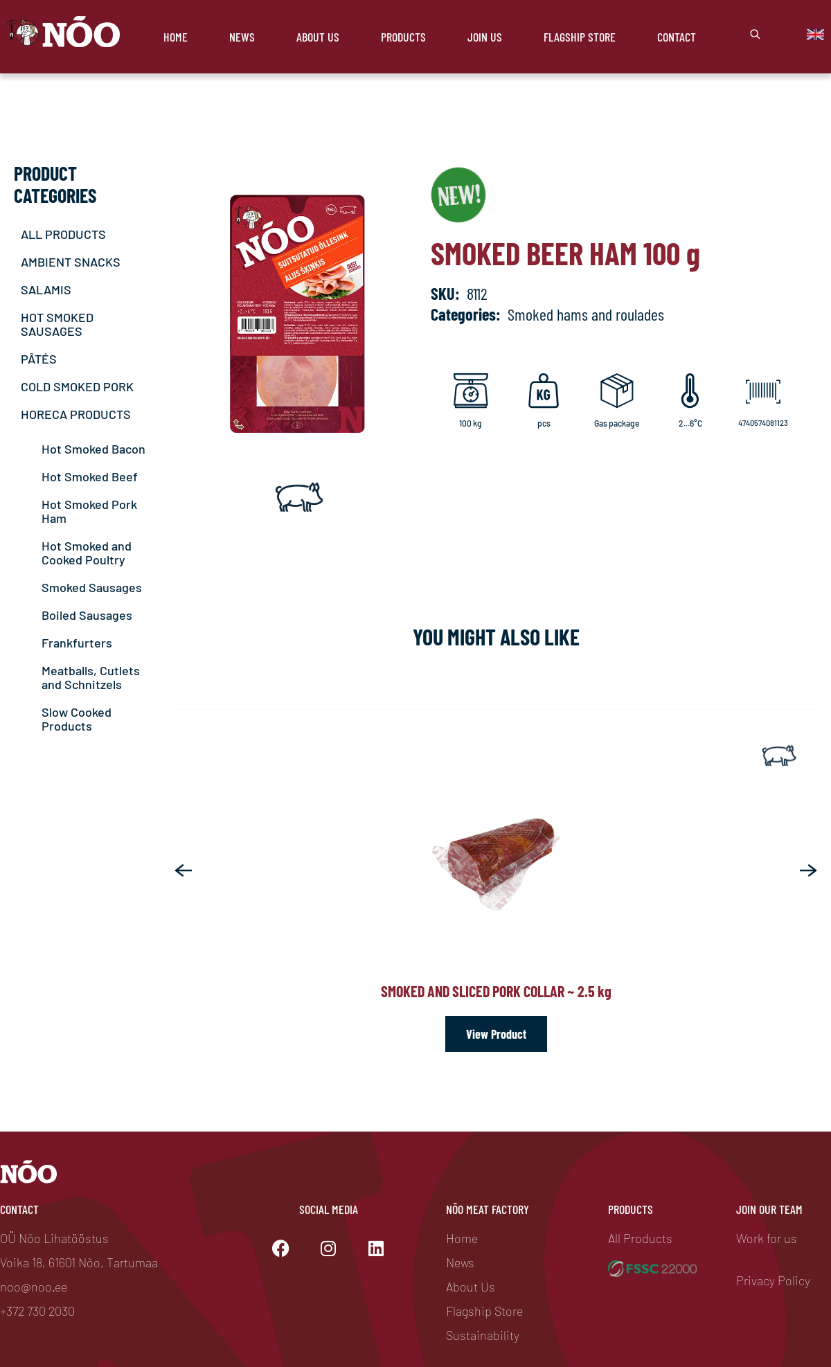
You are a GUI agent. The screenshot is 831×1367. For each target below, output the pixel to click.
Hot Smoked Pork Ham (89, 511)
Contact (676, 36)
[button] (183, 870)
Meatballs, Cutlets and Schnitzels (91, 677)
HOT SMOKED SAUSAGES (57, 324)
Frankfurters (77, 642)
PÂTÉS (39, 358)
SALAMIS (46, 289)
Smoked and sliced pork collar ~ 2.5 (496, 991)
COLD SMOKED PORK (77, 386)
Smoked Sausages (92, 587)
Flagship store (580, 36)
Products (403, 36)
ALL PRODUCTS (63, 234)
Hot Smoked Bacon (93, 448)
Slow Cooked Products (76, 718)
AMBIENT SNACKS (70, 261)
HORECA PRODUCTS (76, 414)
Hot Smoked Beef (90, 476)
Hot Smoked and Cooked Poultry (87, 552)
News (242, 36)
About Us (317, 36)
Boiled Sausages (87, 615)
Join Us (484, 36)
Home (175, 36)
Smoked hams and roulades (586, 314)
